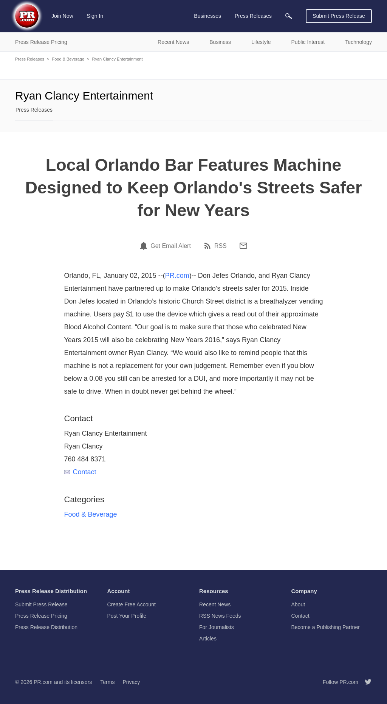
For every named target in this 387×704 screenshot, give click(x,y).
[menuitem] (288, 16)
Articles (208, 638)
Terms (107, 682)
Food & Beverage (68, 59)
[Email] (243, 245)
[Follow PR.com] (365, 682)
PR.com (177, 275)
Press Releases (29, 59)
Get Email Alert (170, 246)
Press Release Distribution (46, 627)
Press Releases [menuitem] (253, 16)
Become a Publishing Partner (325, 627)
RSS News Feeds (220, 616)
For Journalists (216, 627)
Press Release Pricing (41, 616)
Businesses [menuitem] (207, 16)
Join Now (62, 16)
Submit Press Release (339, 16)
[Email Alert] (144, 245)
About (298, 604)
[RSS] (208, 245)
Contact (80, 472)
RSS (220, 246)
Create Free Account (131, 604)
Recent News (215, 604)
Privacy (131, 682)
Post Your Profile (127, 616)
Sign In (95, 16)
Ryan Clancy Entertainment (117, 59)
